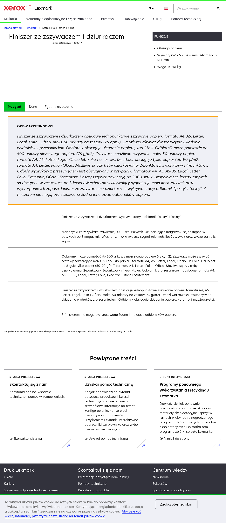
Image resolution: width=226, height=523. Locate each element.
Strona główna (28, 7)
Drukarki (10, 19)
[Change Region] (166, 8)
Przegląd (14, 106)
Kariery (9, 483)
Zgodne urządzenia (59, 106)
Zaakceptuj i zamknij (176, 504)
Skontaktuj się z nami (101, 470)
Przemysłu (108, 19)
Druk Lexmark (19, 470)
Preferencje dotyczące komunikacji (103, 477)
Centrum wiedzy (170, 470)
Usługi (158, 19)
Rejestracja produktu (93, 490)
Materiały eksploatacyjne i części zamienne (59, 19)
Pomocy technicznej (186, 19)
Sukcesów (160, 483)
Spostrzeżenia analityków (172, 490)
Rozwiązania (134, 19)
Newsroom (161, 477)
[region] (113, 508)
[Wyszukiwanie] (218, 8)
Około (8, 477)
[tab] (14, 106)
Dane (33, 106)
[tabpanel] (113, 218)
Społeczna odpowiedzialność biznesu (31, 490)
